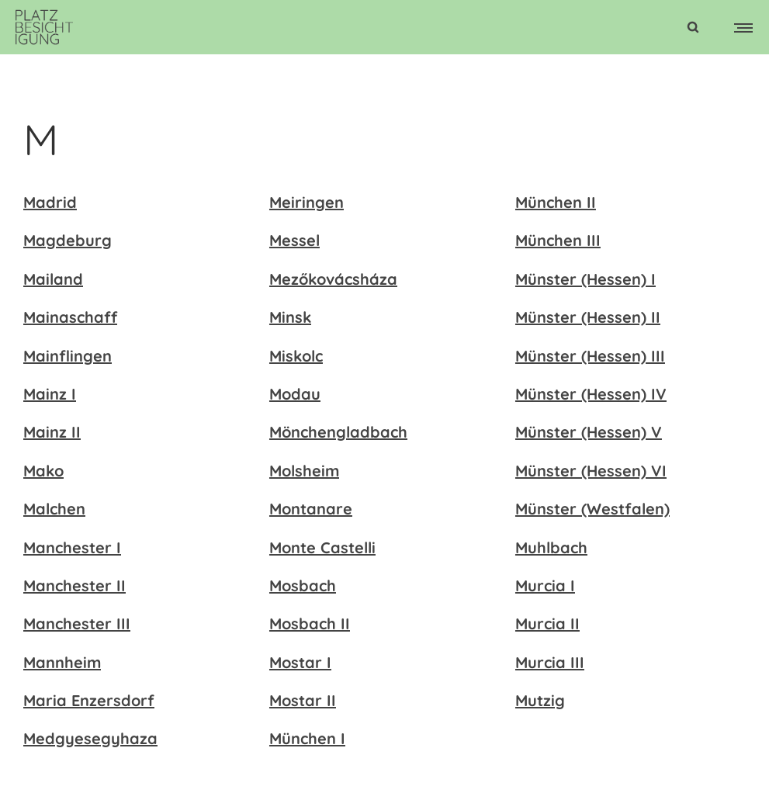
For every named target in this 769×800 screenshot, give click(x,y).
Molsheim (304, 470)
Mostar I (300, 662)
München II (555, 202)
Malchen (54, 508)
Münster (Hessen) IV (591, 393)
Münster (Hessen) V (588, 432)
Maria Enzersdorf (88, 700)
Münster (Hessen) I (585, 279)
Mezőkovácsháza (333, 279)
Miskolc (296, 355)
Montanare (310, 508)
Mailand (53, 279)
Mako (43, 470)
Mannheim (62, 662)
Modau (294, 393)
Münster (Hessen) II (587, 317)
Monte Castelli (322, 547)
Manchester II (74, 585)
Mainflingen (67, 355)
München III (558, 240)
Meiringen (306, 202)
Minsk (290, 317)
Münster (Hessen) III (590, 355)
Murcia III (549, 662)
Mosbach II (309, 623)
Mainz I (49, 393)
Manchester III (76, 623)
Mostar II (302, 700)
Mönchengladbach (338, 432)
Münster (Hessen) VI (591, 470)
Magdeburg (67, 240)
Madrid (50, 202)
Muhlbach (551, 547)
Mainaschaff (70, 317)
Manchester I (72, 547)
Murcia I (545, 585)
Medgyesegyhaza (90, 738)
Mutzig (540, 700)
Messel (294, 240)
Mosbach (302, 585)
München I (307, 738)
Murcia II (547, 623)
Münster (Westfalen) (592, 508)
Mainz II (52, 432)
